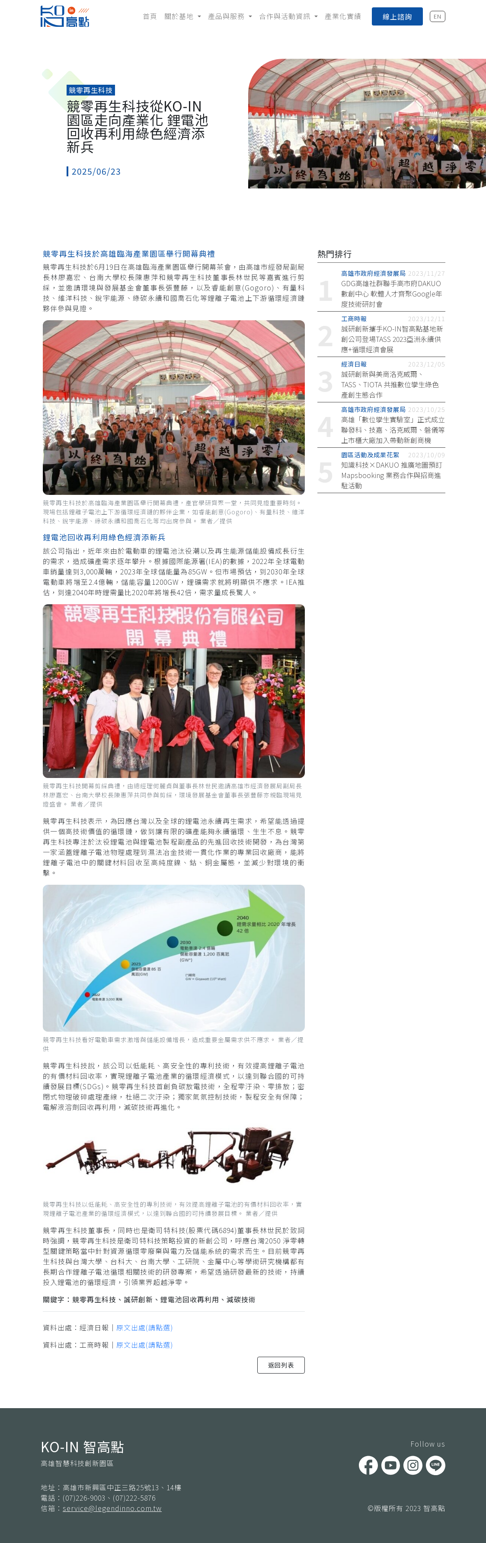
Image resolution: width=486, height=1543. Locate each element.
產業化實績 (343, 16)
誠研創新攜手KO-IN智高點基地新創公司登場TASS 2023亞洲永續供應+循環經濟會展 (392, 338)
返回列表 (281, 1365)
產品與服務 (227, 16)
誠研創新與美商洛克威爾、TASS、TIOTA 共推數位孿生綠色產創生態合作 (390, 384)
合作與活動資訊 (286, 16)
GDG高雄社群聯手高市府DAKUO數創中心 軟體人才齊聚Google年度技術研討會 (391, 293)
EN (437, 16)
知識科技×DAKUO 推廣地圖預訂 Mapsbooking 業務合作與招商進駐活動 (391, 475)
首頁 (150, 16)
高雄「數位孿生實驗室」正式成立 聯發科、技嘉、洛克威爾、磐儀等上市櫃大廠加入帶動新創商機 (393, 429)
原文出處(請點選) (144, 1327)
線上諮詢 (397, 16)
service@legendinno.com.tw (112, 1508)
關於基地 (180, 16)
